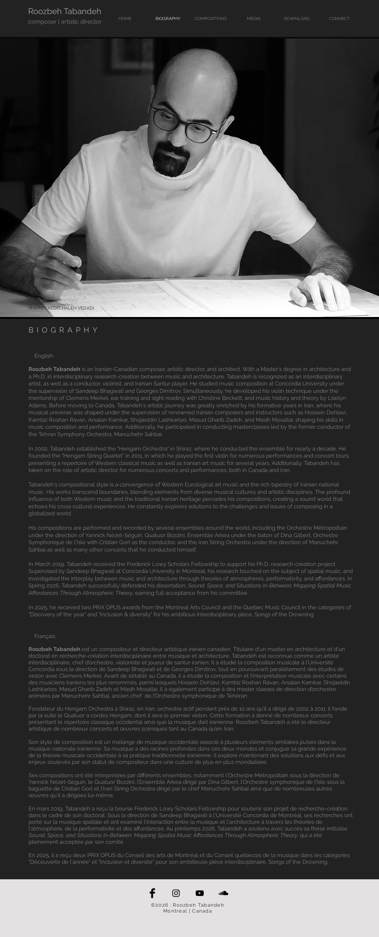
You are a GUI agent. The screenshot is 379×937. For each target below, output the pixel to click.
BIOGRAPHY (64, 330)
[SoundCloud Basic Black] (223, 893)
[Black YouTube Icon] (200, 893)
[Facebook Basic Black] (152, 893)
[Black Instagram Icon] (176, 893)
